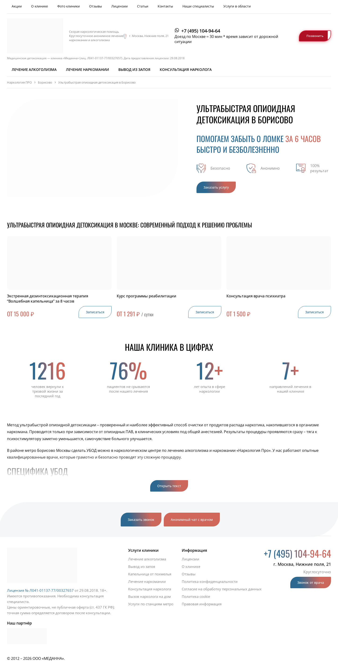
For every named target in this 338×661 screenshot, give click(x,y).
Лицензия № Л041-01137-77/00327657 (40, 590)
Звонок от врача (310, 582)
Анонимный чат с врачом (192, 519)
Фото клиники (68, 6)
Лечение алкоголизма (34, 69)
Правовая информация (202, 604)
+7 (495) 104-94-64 (200, 31)
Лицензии (119, 6)
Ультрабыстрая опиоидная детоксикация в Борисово (97, 82)
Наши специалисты (198, 6)
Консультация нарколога (186, 69)
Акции (17, 6)
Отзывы (95, 6)
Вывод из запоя (134, 69)
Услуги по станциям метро (150, 604)
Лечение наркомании (87, 69)
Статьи (142, 6)
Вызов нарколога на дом (149, 596)
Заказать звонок (141, 519)
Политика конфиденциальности (210, 581)
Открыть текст (169, 486)
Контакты (165, 6)
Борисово (45, 82)
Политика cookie (196, 596)
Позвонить (314, 36)
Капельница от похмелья (149, 574)
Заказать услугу (216, 187)
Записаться (95, 312)
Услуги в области (237, 6)
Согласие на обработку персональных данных (222, 589)
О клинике (39, 6)
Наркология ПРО (19, 82)
